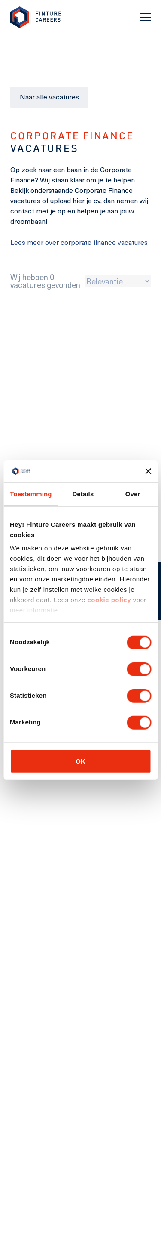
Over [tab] (132, 494)
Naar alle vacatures (49, 96)
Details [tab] (83, 494)
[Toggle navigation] (145, 17)
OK (80, 760)
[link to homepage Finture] (36, 17)
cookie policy (108, 599)
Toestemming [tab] (31, 494)
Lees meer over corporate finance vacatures (79, 242)
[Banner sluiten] (148, 471)
